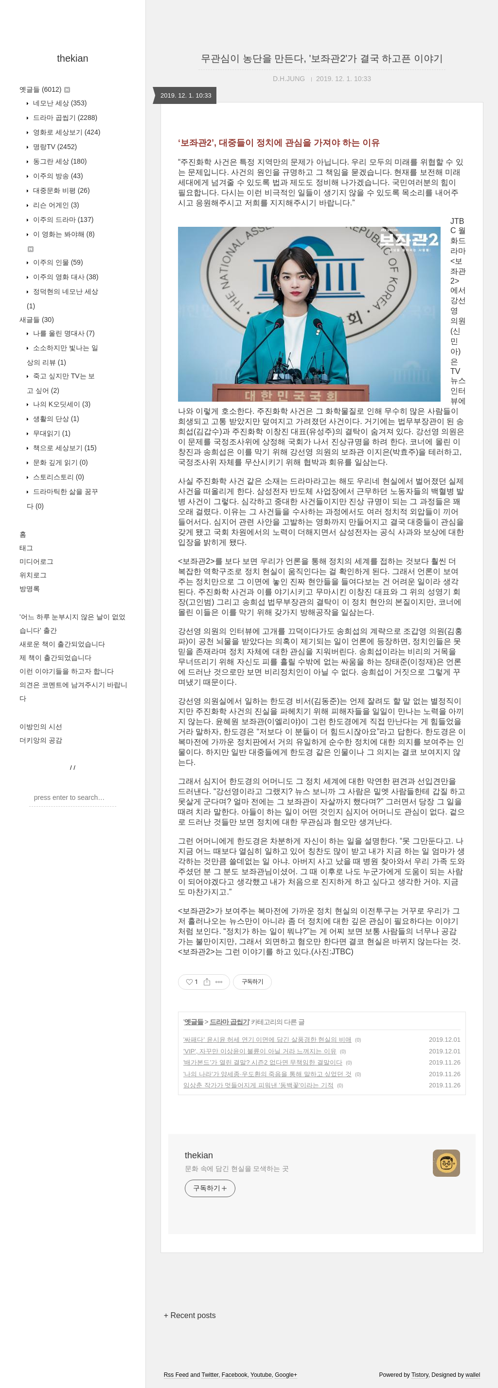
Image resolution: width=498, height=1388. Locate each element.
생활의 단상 (55, 419)
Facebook (235, 1374)
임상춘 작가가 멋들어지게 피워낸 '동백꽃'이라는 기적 (258, 1085)
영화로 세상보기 (65, 132)
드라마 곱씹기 (64, 117)
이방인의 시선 (40, 726)
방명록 (29, 588)
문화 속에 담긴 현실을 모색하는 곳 (237, 1168)
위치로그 (33, 575)
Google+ (286, 1374)
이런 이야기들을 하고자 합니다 (66, 671)
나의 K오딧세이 (60, 404)
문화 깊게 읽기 (59, 462)
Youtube (261, 1374)
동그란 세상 (59, 161)
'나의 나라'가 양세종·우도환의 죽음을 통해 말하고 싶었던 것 (267, 1074)
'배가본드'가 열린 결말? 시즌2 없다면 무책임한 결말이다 (262, 1062)
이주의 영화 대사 (64, 277)
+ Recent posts (190, 1315)
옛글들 (44, 89)
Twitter (209, 1374)
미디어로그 (36, 561)
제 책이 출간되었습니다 (55, 657)
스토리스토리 (57, 477)
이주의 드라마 (62, 219)
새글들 (36, 319)
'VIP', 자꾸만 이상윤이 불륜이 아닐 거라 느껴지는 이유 (260, 1051)
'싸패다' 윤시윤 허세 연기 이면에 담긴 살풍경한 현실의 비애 (267, 1039)
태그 (26, 548)
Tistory (419, 1374)
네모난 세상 (59, 103)
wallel (472, 1374)
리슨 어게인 (55, 205)
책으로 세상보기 (64, 448)
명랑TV (54, 147)
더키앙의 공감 (40, 740)
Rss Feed (176, 1374)
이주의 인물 (57, 262)
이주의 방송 (57, 176)
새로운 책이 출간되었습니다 (62, 644)
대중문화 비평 (60, 190)
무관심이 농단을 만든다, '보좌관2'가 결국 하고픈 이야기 (322, 58)
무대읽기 (51, 433)
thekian (73, 58)
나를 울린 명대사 (63, 333)
